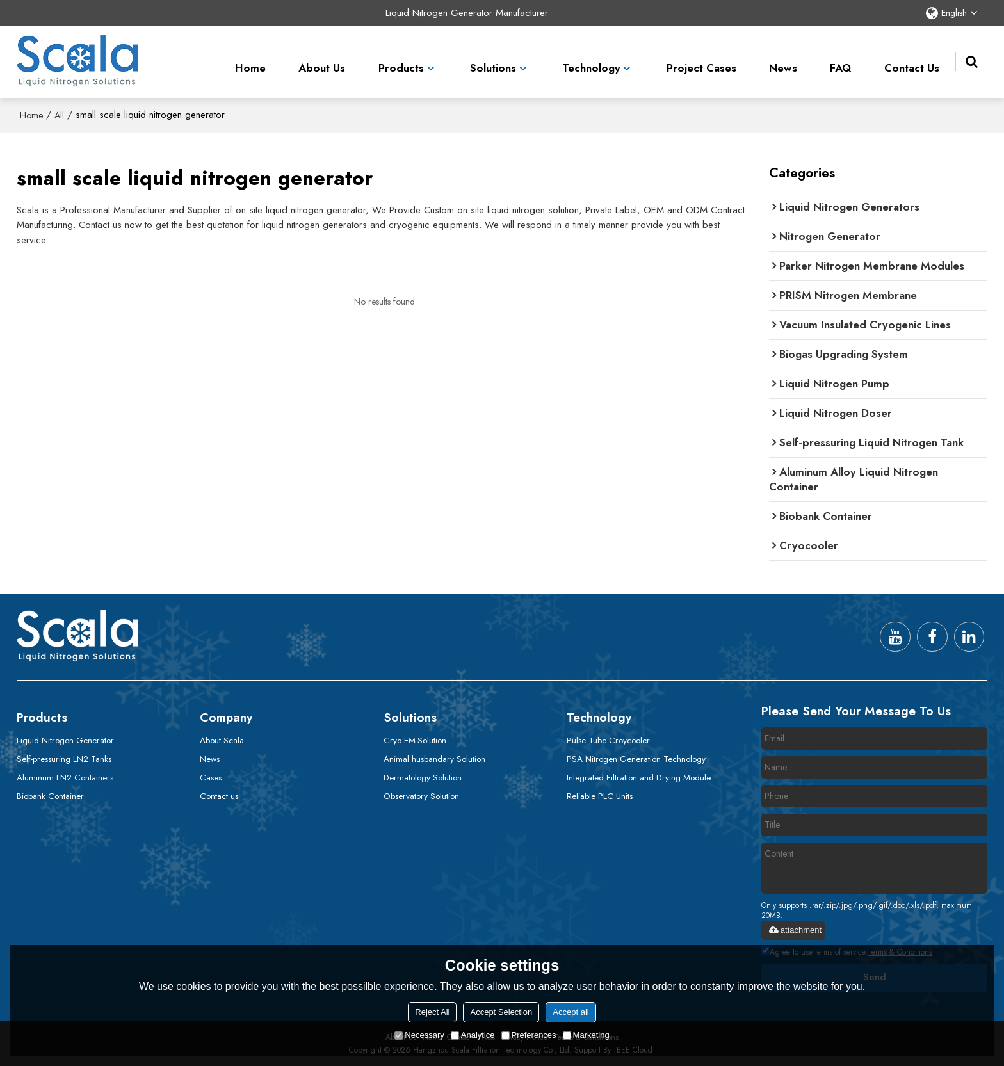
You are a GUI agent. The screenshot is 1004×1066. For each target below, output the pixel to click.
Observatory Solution (421, 795)
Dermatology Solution (423, 777)
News (783, 60)
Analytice (473, 1035)
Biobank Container (50, 795)
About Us (321, 60)
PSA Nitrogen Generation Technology (636, 758)
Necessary (419, 1035)
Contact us (219, 795)
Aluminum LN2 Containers (65, 777)
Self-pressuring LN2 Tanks (64, 758)
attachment (795, 930)
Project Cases (701, 60)
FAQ (841, 60)
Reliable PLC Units (600, 795)
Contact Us (911, 60)
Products (401, 60)
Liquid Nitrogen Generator (65, 740)
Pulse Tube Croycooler (608, 740)
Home (250, 60)
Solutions (493, 60)
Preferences (528, 1035)
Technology (591, 60)
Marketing (586, 1035)
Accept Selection (501, 1012)
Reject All (432, 1012)
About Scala (222, 740)
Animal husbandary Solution (434, 758)
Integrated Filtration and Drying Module (639, 777)
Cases (211, 777)
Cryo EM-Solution (415, 740)
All (59, 115)
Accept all (570, 1012)
